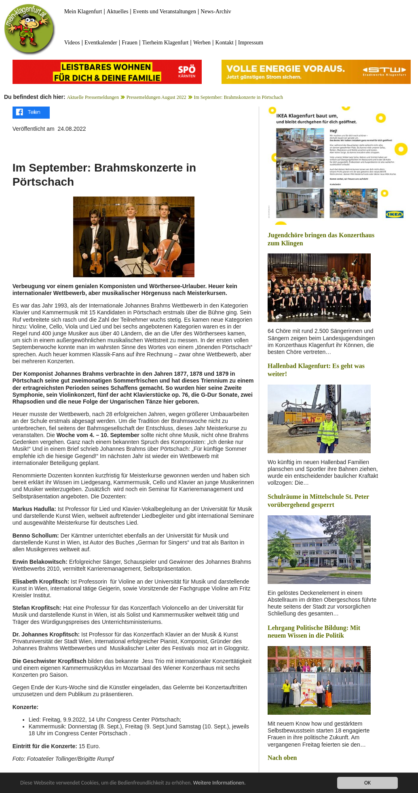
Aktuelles (118, 11)
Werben (202, 43)
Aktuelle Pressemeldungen (93, 97)
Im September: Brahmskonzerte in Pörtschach (238, 97)
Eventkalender (100, 43)
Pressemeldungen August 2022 (156, 97)
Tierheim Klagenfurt (165, 43)
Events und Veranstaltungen (164, 11)
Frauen (129, 43)
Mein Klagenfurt (83, 11)
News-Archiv (216, 11)
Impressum (250, 43)
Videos (72, 43)
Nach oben (282, 757)
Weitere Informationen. (219, 782)
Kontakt (224, 43)
